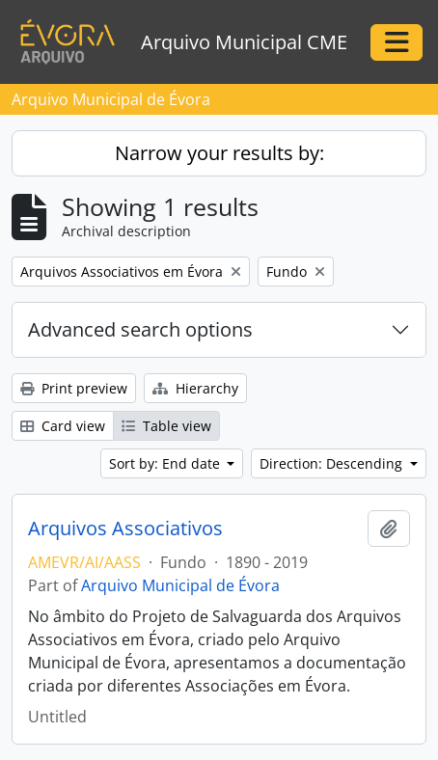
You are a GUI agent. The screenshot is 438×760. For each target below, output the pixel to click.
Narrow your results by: (219, 153)
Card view (62, 426)
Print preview (73, 388)
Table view (166, 426)
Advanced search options (140, 329)
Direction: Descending (333, 463)
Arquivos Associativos (125, 528)
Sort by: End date (166, 463)
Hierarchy (195, 388)
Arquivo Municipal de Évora (180, 585)
